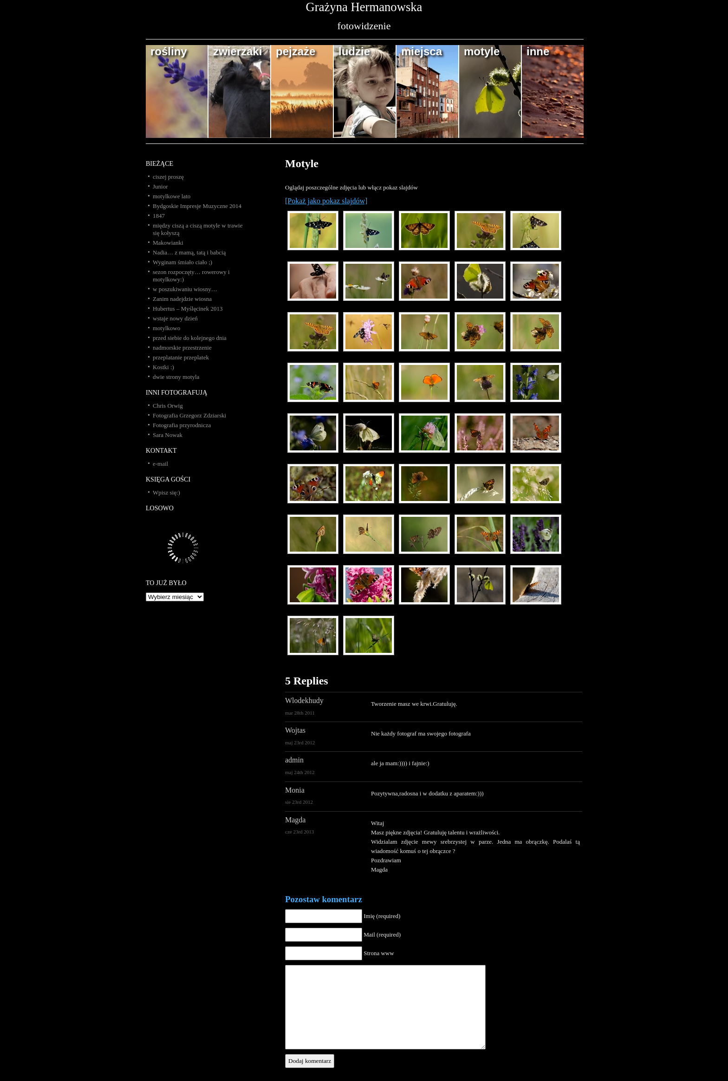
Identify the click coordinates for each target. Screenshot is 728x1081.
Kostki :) (163, 367)
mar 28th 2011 (300, 713)
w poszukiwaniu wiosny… (185, 289)
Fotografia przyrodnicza (182, 425)
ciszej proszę (168, 176)
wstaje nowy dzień (175, 318)
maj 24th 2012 (300, 772)
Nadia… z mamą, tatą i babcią (189, 252)
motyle (482, 51)
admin (294, 760)
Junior (160, 186)
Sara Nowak (167, 434)
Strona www (379, 953)
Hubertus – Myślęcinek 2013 (188, 308)
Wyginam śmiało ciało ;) (182, 262)
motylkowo (166, 328)
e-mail (160, 463)
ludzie (354, 51)
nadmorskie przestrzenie (182, 347)
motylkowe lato (171, 196)
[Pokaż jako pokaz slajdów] (326, 201)
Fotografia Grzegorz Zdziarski (189, 415)
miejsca (421, 51)
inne (537, 51)
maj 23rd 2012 (300, 742)
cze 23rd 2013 (299, 831)
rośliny (168, 51)
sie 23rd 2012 (299, 802)
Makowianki (168, 242)
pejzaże (295, 51)
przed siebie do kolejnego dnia (190, 337)
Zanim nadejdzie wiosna (182, 298)
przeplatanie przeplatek (181, 357)
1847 (159, 215)
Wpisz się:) (166, 492)
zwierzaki (237, 51)
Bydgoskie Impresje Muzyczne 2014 (197, 205)
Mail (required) (382, 934)
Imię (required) (382, 915)
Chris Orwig (168, 405)
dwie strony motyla (176, 376)
